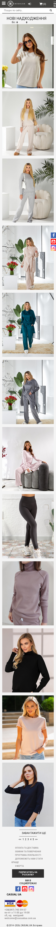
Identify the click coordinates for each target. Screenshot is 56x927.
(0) (44, 4)
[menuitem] (54, 4)
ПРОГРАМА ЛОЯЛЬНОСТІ (28, 855)
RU (55, 6)
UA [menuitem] (54, 2)
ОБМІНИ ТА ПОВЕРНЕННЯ (28, 851)
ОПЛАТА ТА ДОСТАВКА (26, 848)
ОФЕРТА (19, 866)
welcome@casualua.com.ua (20, 918)
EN (55, 4)
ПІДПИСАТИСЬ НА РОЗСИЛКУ (28, 873)
